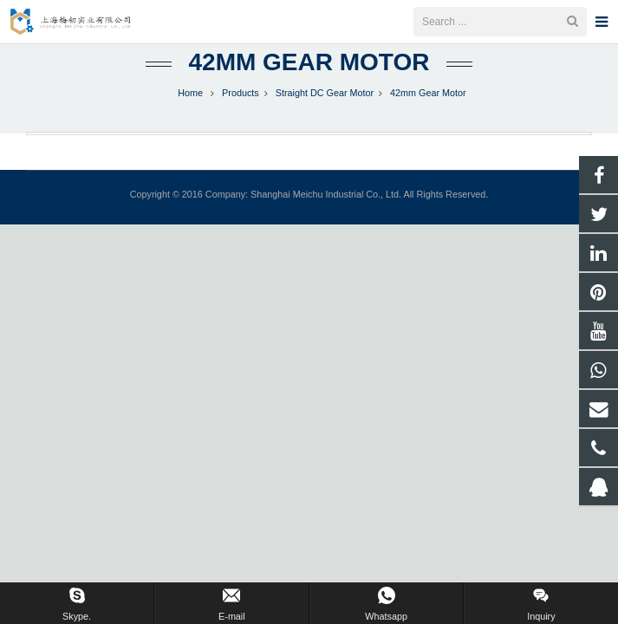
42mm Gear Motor (309, 84)
